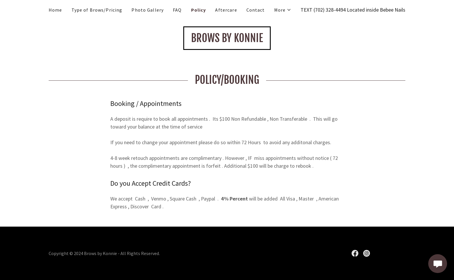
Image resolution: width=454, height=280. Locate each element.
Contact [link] (255, 10)
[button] (283, 9)
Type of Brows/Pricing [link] (97, 10)
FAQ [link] (177, 10)
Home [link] (55, 10)
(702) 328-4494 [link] (330, 9)
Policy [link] (198, 10)
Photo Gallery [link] (147, 10)
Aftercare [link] (226, 10)
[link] (227, 40)
